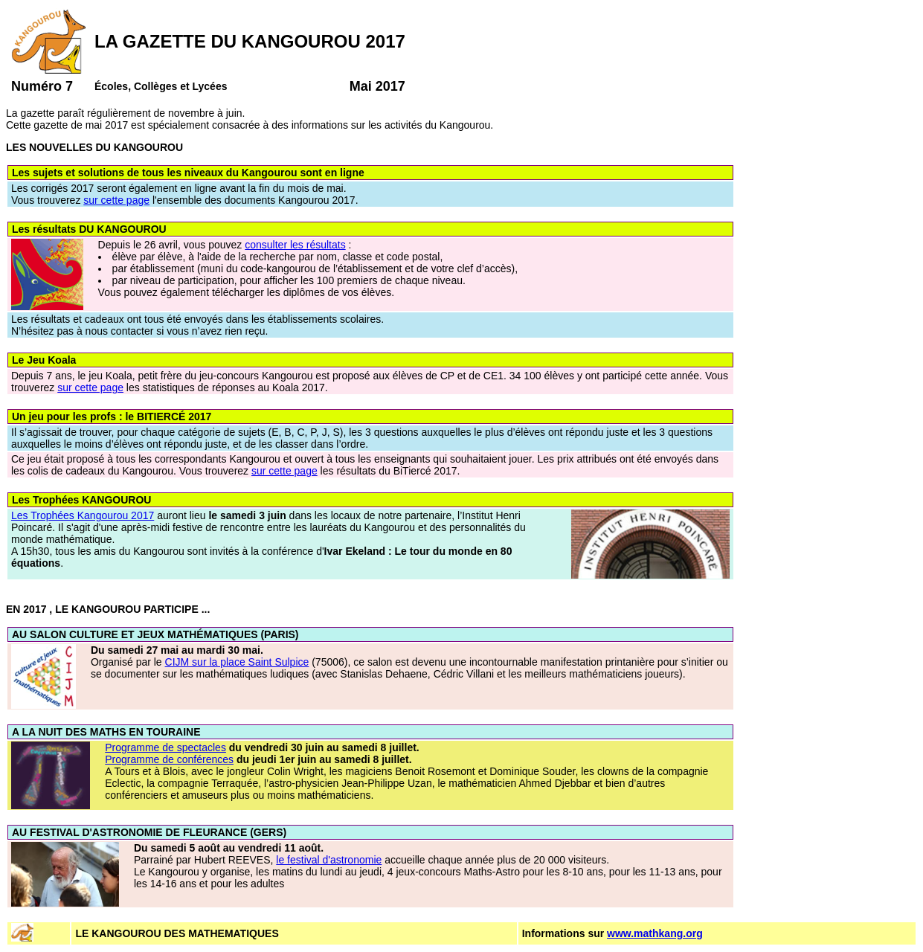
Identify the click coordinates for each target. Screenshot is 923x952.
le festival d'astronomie (329, 860)
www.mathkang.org (655, 933)
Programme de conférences (169, 759)
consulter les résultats (295, 245)
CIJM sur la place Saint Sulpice (237, 662)
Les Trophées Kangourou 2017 (82, 515)
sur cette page (116, 200)
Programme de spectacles (165, 747)
